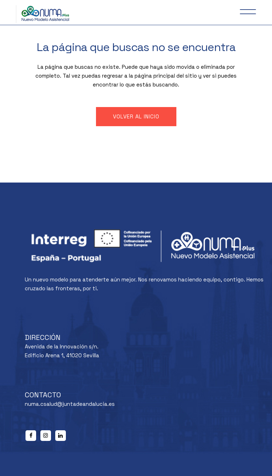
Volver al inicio (136, 116)
